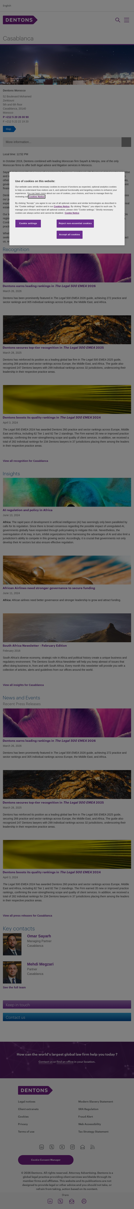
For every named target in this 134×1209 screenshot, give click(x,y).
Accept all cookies (69, 234)
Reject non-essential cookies (75, 223)
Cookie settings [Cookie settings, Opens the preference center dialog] (28, 223)
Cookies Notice (37, 196)
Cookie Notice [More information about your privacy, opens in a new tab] (72, 213)
